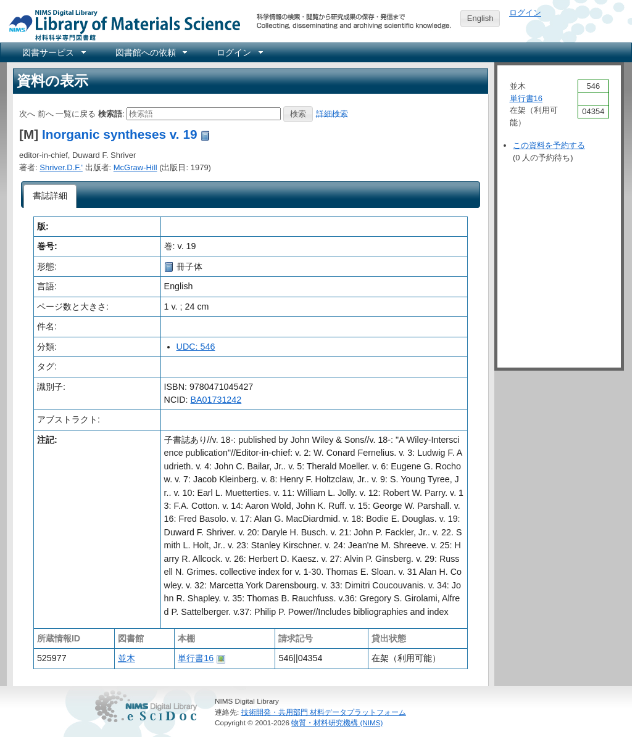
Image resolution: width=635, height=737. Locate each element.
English (480, 18)
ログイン (525, 12)
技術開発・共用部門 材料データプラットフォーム (323, 712)
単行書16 (196, 658)
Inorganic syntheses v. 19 (119, 134)
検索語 (110, 113)
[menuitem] (53, 52)
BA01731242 (216, 400)
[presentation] (50, 196)
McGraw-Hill (135, 167)
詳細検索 (332, 113)
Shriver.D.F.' (61, 167)
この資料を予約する (549, 145)
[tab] (50, 196)
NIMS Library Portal (121, 24)
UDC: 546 (195, 347)
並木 (126, 658)
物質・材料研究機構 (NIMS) (337, 722)
